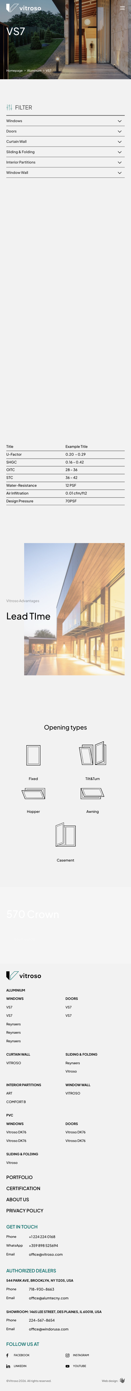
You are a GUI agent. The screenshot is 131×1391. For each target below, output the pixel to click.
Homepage (14, 70)
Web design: (113, 1381)
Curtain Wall (18, 1054)
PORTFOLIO (19, 1177)
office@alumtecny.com (48, 1298)
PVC (9, 1115)
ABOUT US (17, 1199)
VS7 (9, 1007)
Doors (72, 999)
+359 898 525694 (43, 1245)
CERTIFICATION (23, 1188)
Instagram (81, 1355)
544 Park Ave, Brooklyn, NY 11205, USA (39, 1280)
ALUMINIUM (15, 990)
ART (9, 1093)
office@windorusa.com (48, 1329)
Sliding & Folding (82, 1054)
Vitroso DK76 (16, 1132)
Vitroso (71, 1071)
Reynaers (13, 1024)
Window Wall (78, 1085)
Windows (15, 999)
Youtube (79, 1366)
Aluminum (34, 70)
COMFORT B (16, 1102)
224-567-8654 (42, 1320)
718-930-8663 (41, 1289)
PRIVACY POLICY (24, 1210)
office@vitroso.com (46, 1254)
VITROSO (13, 1063)
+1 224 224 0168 (42, 1237)
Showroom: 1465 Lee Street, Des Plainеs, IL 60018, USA (54, 1312)
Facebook (21, 1355)
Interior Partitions (23, 1085)
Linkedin (20, 1366)
